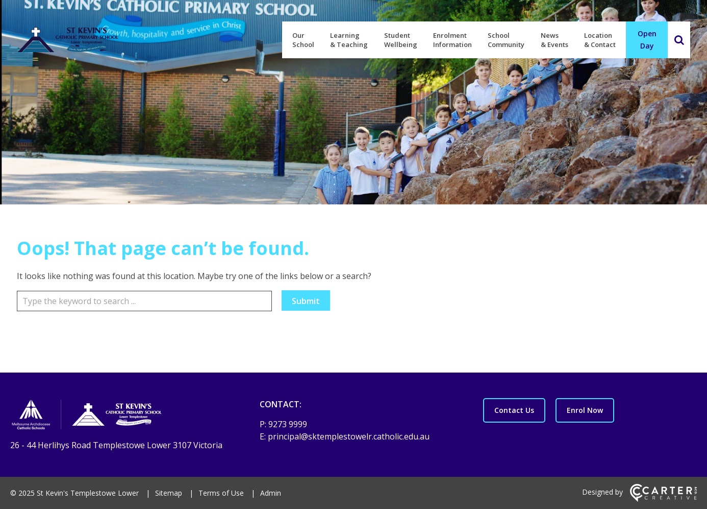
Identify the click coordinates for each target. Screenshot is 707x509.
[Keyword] (144, 301)
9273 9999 (287, 424)
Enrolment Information (452, 40)
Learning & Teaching (349, 40)
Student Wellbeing (400, 40)
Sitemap (168, 493)
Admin (270, 493)
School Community (506, 40)
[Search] (679, 39)
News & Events (554, 40)
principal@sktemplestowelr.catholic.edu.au (349, 436)
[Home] (117, 416)
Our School (303, 40)
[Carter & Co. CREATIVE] (663, 499)
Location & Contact (600, 40)
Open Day (647, 40)
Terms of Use (221, 493)
